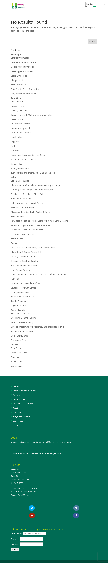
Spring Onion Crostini (20, 168)
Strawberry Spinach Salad (22, 234)
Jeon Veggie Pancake (20, 270)
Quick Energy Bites (19, 335)
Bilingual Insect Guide (21, 416)
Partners (16, 395)
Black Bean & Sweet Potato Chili (26, 252)
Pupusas (15, 278)
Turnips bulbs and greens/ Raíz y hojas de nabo (33, 172)
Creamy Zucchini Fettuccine (24, 256)
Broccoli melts (17, 106)
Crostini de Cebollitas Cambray (25, 261)
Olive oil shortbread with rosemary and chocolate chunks (37, 326)
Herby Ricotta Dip (19, 352)
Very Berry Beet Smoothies (23, 93)
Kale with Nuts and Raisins (23, 207)
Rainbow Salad (18, 216)
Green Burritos (18, 119)
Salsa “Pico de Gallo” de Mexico (25, 159)
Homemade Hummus (21, 132)
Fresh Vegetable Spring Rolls (24, 265)
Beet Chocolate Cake (21, 313)
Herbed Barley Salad (20, 128)
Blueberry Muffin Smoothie (23, 62)
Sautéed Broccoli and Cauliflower (26, 283)
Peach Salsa (16, 137)
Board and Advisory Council (24, 391)
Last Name (15, 544)
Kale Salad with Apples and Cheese (27, 203)
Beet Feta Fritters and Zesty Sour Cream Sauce (33, 247)
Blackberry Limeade (20, 57)
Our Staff (16, 386)
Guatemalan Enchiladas (22, 123)
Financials (17, 412)
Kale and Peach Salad (21, 198)
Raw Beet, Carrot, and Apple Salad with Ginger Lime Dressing (39, 220)
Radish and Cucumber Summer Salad (28, 155)
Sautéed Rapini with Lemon (23, 287)
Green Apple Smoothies (22, 71)
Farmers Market (19, 399)
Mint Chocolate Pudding (22, 322)
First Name (15, 539)
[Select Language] (95, 4)
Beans (14, 243)
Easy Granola (17, 348)
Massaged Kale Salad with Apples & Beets (30, 211)
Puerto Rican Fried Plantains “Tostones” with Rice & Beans (38, 274)
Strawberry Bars (18, 340)
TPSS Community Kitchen (23, 403)
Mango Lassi (17, 80)
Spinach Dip (16, 164)
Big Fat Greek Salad (20, 180)
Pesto (13, 146)
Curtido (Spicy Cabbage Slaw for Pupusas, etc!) (32, 189)
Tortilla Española (18, 301)
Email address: (17, 533)
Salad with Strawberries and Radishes (28, 229)
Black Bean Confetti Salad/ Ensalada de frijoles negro (36, 185)
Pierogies (15, 150)
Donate (16, 408)
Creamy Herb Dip (19, 110)
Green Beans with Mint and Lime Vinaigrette (31, 114)
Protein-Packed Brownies (23, 331)
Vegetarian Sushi (18, 305)
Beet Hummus (17, 101)
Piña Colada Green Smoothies (25, 89)
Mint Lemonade (18, 84)
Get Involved (18, 421)
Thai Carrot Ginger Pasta (22, 296)
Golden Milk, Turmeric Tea (23, 66)
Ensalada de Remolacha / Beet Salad (28, 194)
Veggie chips (16, 366)
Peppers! (15, 141)
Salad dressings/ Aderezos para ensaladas (30, 225)
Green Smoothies (19, 75)
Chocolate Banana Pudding (23, 317)
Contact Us (17, 425)
